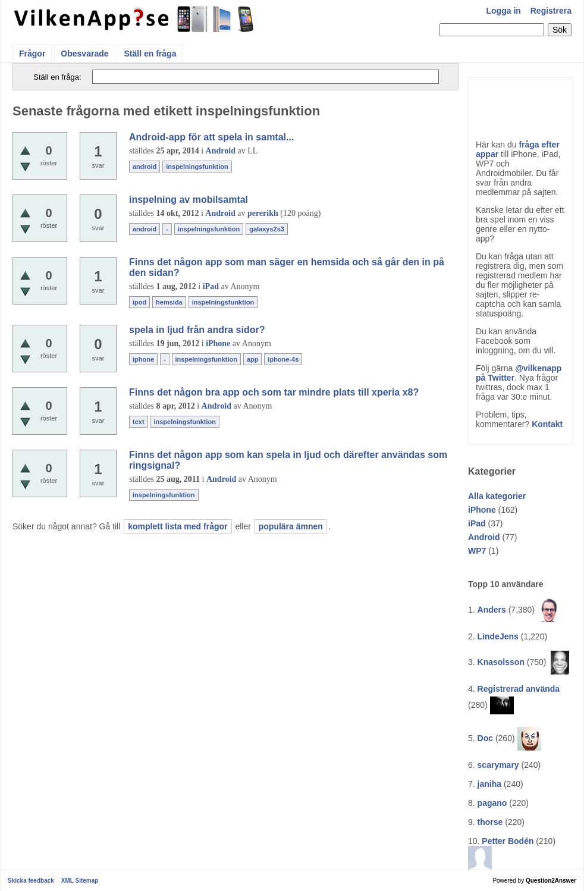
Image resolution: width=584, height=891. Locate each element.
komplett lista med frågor (177, 526)
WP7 (477, 551)
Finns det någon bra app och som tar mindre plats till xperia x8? (274, 392)
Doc (485, 738)
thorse (490, 822)
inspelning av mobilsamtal (188, 199)
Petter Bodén (507, 841)
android (144, 166)
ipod (139, 302)
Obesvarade (84, 53)
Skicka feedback (31, 880)
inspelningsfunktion (197, 166)
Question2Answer (551, 880)
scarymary (498, 765)
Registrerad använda (519, 689)
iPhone (482, 509)
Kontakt (547, 424)
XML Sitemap (80, 880)
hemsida (169, 302)
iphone (143, 359)
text (139, 421)
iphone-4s (283, 359)
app (253, 359)
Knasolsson (501, 662)
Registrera (551, 10)
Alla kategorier (497, 496)
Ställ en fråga (150, 53)
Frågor (32, 53)
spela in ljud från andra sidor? (197, 330)
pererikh (262, 213)
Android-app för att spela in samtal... (211, 137)
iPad (477, 523)
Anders (492, 609)
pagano (492, 803)
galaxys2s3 (266, 229)
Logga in (503, 10)
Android (484, 537)
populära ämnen (291, 526)
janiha (489, 784)
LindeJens (498, 636)
